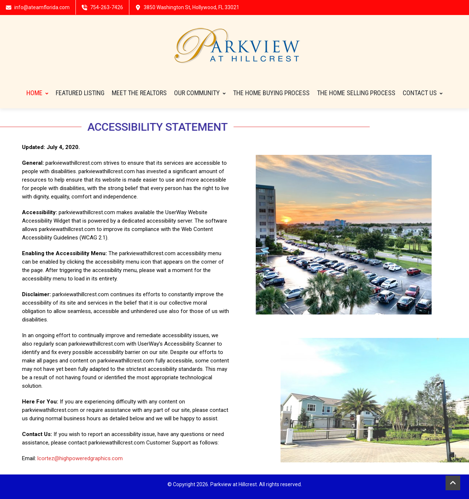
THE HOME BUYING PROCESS (271, 93)
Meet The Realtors (139, 93)
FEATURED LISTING (80, 93)
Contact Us (423, 93)
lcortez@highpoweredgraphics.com (80, 458)
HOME (37, 93)
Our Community (200, 93)
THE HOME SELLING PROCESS (356, 93)
